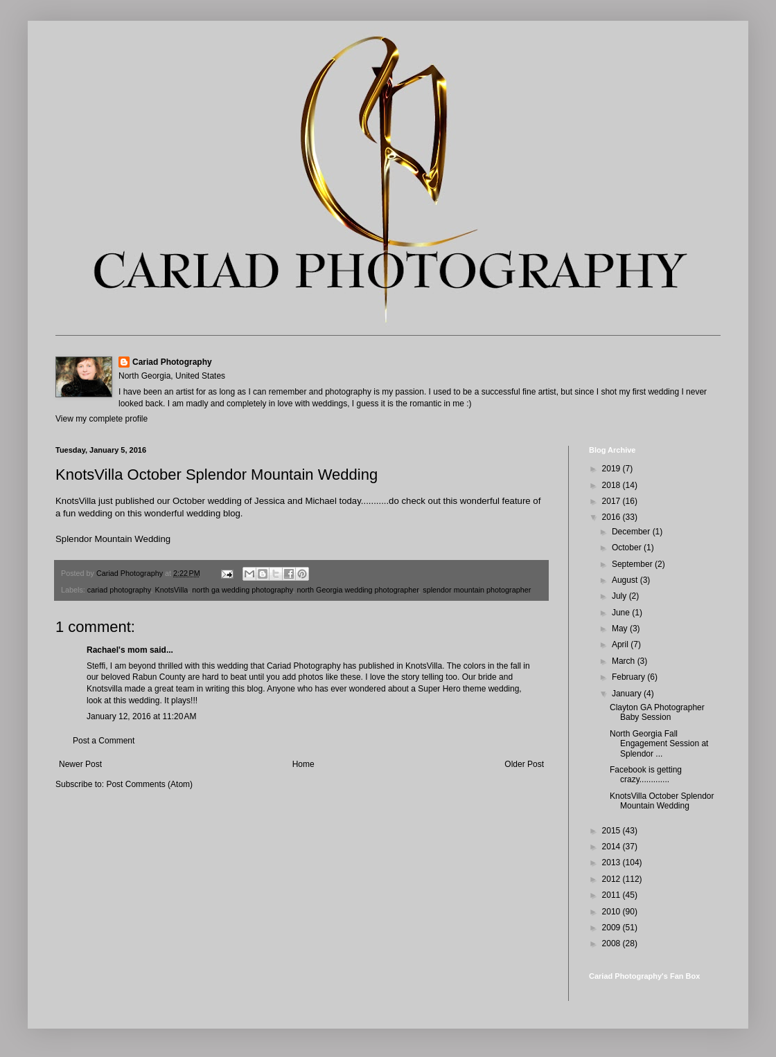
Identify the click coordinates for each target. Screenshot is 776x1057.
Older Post (524, 764)
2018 (612, 485)
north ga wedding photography (242, 590)
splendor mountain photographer (477, 590)
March (624, 661)
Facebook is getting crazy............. (646, 774)
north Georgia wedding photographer (357, 590)
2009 (612, 927)
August (626, 580)
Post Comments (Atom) (149, 784)
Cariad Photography (172, 362)
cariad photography (119, 590)
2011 (612, 895)
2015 (612, 830)
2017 (612, 501)
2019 (612, 468)
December (632, 531)
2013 (612, 862)
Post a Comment (103, 741)
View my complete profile (101, 419)
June (622, 612)
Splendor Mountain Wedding (112, 539)
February (629, 677)
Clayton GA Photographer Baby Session (657, 712)
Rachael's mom (117, 650)
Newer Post (80, 764)
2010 (612, 911)
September (633, 564)
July (620, 596)
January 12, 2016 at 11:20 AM (141, 716)
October (628, 547)
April (621, 644)
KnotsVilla (171, 590)
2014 (612, 846)
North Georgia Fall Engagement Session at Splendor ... (659, 744)
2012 (612, 879)
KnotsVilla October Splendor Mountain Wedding (662, 801)
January (628, 693)
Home (303, 764)
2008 (612, 943)
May (621, 628)
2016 (612, 517)
